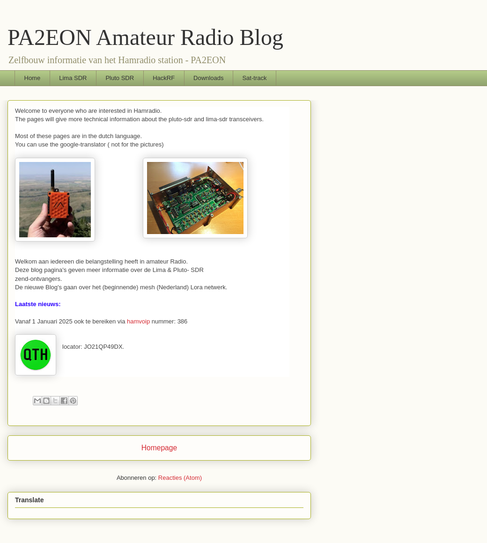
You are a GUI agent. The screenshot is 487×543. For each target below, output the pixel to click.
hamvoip (138, 321)
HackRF (164, 77)
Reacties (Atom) (180, 477)
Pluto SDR (119, 77)
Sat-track (254, 77)
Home (32, 77)
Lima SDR (73, 77)
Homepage (159, 448)
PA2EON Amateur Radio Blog (145, 37)
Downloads (208, 77)
